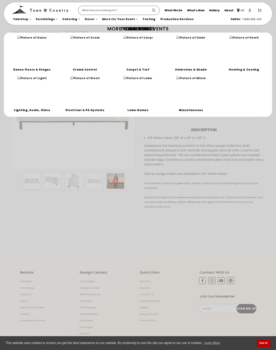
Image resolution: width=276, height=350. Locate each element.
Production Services (32, 320)
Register (198, 96)
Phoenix (85, 333)
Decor (24, 301)
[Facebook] (202, 281)
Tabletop (26, 281)
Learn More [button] (212, 343)
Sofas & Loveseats (50, 32)
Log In (178, 96)
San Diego (86, 301)
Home (15, 32)
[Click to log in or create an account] (250, 10)
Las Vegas (86, 327)
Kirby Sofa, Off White (76, 32)
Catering (25, 294)
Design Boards (149, 314)
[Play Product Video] (115, 181)
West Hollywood (90, 294)
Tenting (24, 314)
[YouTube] (221, 281)
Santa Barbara (89, 314)
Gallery (144, 307)
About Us (145, 281)
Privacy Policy (148, 320)
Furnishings (29, 32)
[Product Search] (115, 10)
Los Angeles (87, 281)
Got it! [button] (263, 343)
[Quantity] (242, 82)
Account (145, 288)
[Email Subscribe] (227, 308)
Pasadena (86, 320)
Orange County (89, 288)
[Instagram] (212, 281)
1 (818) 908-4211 (251, 19)
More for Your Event (32, 307)
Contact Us (146, 294)
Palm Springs (88, 307)
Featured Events (150, 301)
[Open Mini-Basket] (259, 10)
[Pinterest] (230, 281)
